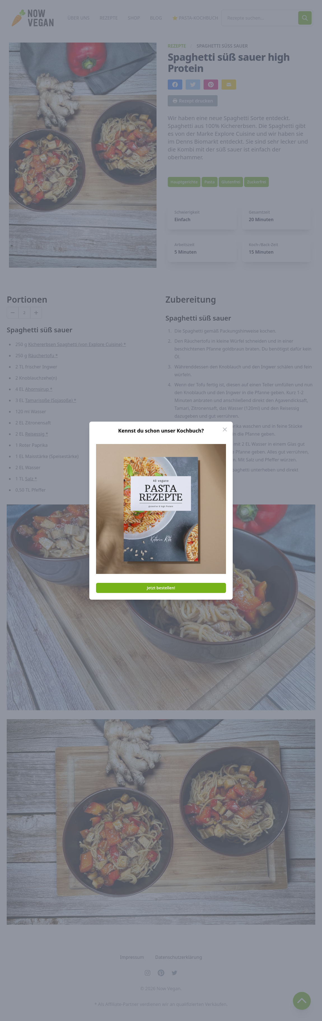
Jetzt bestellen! (161, 587)
